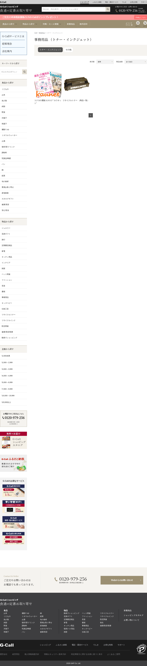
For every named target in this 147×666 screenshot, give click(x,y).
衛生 (102, 623)
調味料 (24, 626)
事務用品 (42, 33)
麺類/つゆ (25, 613)
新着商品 (71, 24)
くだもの (7, 616)
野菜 (5, 626)
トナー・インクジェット (50, 50)
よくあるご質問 (113, 654)
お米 (5, 613)
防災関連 (103, 619)
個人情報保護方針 (31, 654)
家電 (65, 623)
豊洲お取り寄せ (46, 623)
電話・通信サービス (111, 2)
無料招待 (83, 24)
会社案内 (7, 51)
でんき (124, 2)
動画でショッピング (71, 613)
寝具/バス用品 (69, 629)
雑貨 (65, 632)
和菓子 (6, 632)
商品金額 (119, 62)
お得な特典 (133, 2)
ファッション (87, 616)
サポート (144, 2)
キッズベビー (87, 629)
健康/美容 (43, 632)
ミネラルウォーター (29, 616)
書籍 (83, 623)
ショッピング (84, 2)
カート (145, 26)
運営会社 (3, 654)
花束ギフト (68, 616)
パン (23, 632)
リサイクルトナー (107, 613)
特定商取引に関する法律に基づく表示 (86, 654)
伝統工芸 (85, 632)
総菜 (41, 616)
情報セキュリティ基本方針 (55, 654)
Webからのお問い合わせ (122, 580)
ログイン (137, 26)
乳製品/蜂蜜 (26, 629)
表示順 (92, 62)
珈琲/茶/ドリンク (28, 623)
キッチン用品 (69, 626)
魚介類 (6, 619)
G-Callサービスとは (13, 36)
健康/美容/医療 (105, 626)
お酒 (23, 619)
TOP (35, 33)
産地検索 (43, 626)
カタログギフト (46, 629)
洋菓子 (6, 629)
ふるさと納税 (97, 2)
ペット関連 (86, 613)
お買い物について (131, 620)
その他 (68, 50)
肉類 (5, 623)
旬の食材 (43, 619)
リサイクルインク (107, 616)
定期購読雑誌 (69, 619)
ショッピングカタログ (133, 615)
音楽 (83, 619)
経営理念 (7, 43)
